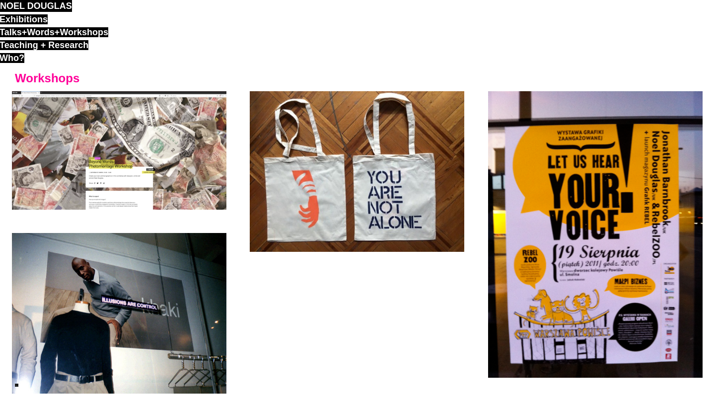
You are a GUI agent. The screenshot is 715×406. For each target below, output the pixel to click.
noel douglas (36, 6)
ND (16, 385)
